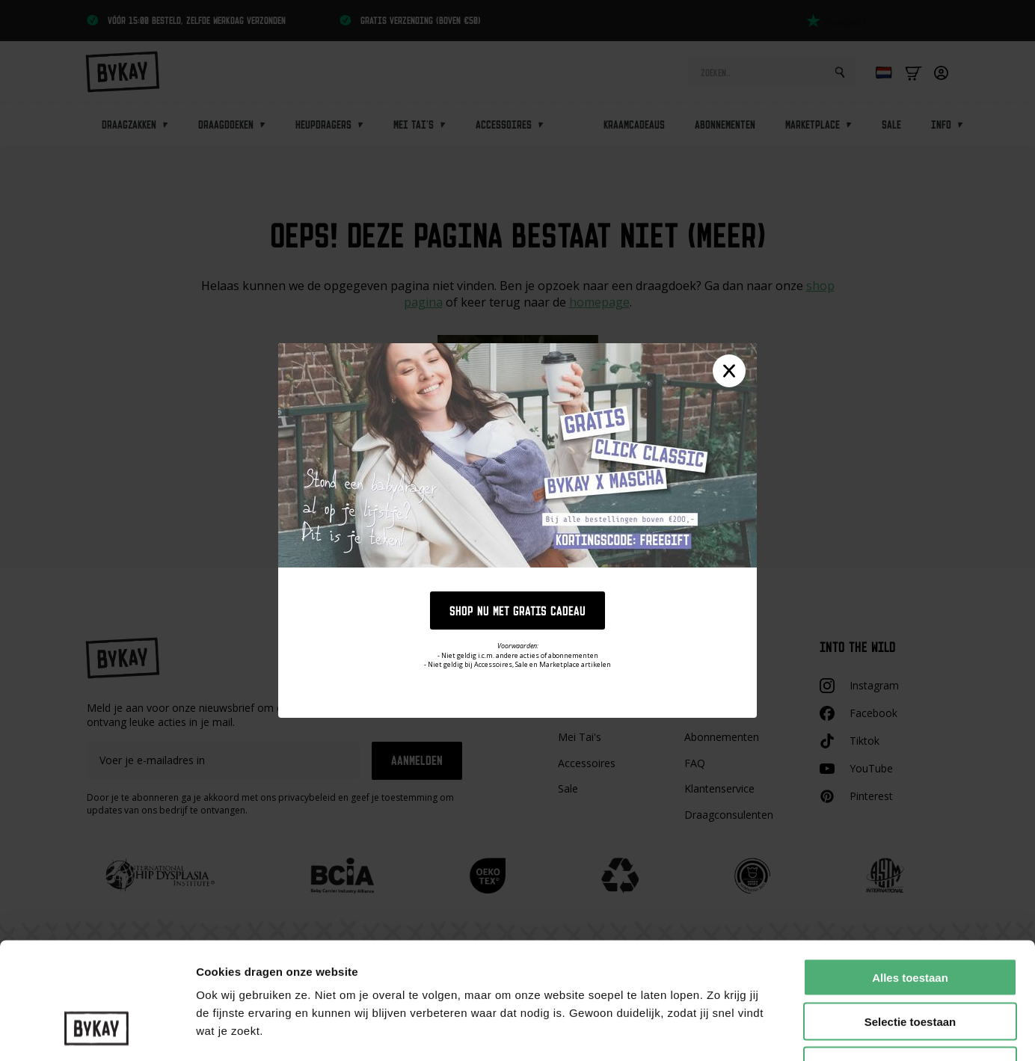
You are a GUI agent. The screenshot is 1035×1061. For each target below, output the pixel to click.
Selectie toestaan (910, 921)
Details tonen (808, 1031)
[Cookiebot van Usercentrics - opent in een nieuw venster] (96, 1032)
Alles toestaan (910, 877)
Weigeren (910, 965)
